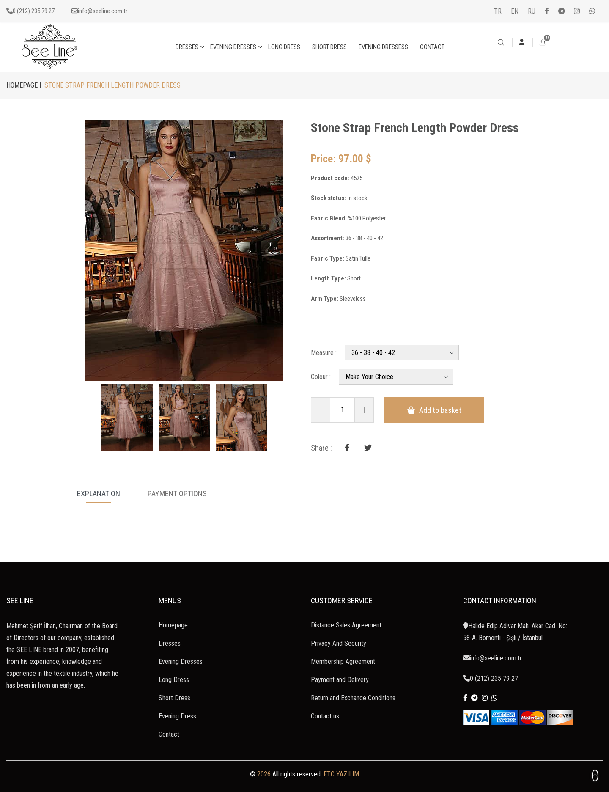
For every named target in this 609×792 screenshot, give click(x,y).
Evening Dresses (181, 661)
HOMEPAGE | (23, 85)
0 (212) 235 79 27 (34, 11)
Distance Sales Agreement (346, 625)
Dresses (170, 643)
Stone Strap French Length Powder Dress (415, 127)
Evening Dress (177, 716)
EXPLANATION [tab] (98, 493)
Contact (169, 734)
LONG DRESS (284, 47)
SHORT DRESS (329, 47)
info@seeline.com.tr (102, 11)
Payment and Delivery (340, 680)
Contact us (325, 716)
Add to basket (434, 410)
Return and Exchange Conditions (353, 698)
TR (498, 11)
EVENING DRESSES (233, 47)
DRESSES (187, 47)
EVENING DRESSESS (383, 47)
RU (531, 11)
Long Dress (174, 680)
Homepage (173, 625)
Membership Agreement (343, 661)
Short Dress (174, 698)
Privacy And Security (338, 643)
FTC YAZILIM (341, 774)
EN (514, 11)
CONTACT (432, 47)
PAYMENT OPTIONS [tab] (177, 493)
